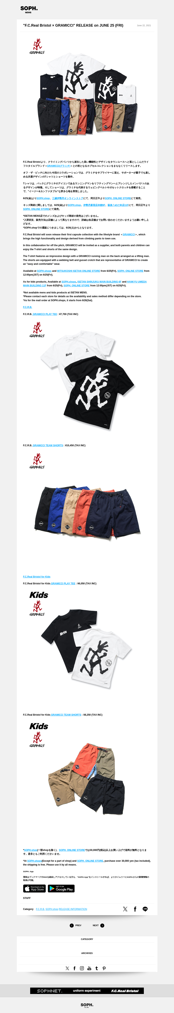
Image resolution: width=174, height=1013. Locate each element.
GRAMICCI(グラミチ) (59, 165)
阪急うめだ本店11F (118, 205)
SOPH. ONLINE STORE (118, 198)
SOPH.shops (44, 271)
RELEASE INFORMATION (73, 909)
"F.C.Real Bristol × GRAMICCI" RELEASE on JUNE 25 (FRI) (73, 25)
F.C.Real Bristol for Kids (37, 576)
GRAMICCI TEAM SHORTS (47, 445)
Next (98, 926)
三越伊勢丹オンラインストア (67, 198)
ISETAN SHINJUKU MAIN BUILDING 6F (99, 281)
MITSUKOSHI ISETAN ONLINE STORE (78, 271)
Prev (75, 926)
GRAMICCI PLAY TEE (44, 314)
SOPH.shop (43, 198)
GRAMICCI (129, 234)
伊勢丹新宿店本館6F (94, 205)
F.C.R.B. (27, 307)
